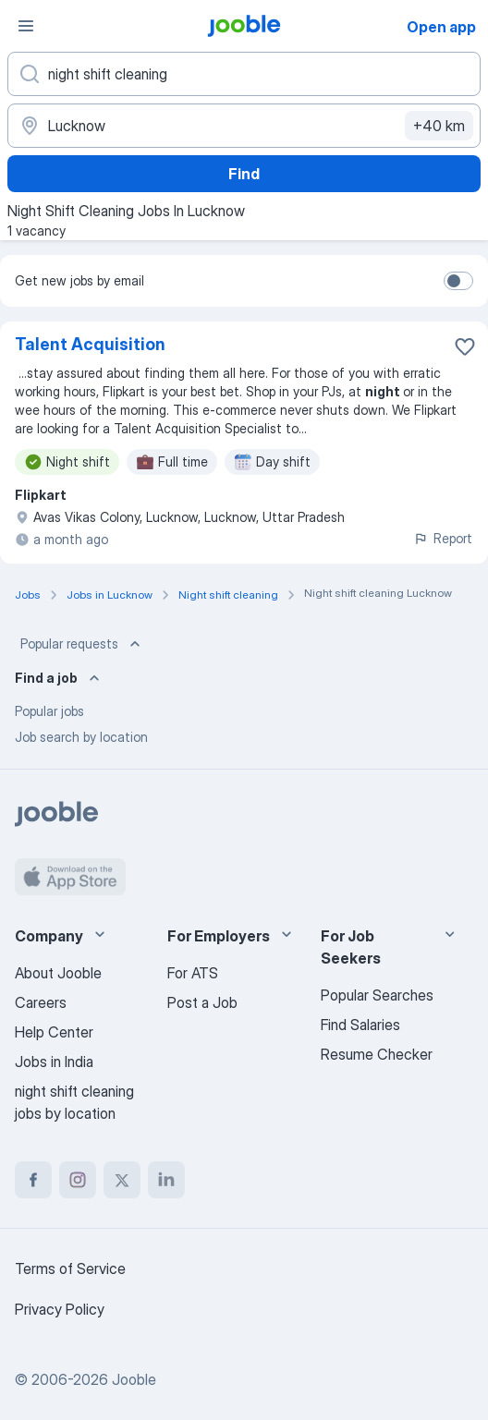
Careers (41, 1002)
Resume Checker (377, 1054)
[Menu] (25, 25)
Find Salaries (360, 1024)
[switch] (458, 281)
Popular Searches (377, 995)
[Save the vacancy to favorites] (465, 346)
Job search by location (81, 737)
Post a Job (202, 1002)
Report (442, 538)
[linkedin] (166, 1179)
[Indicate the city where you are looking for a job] (244, 125)
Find (244, 173)
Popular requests (82, 644)
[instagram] (77, 1179)
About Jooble (58, 973)
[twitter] (122, 1179)
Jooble (134, 1379)
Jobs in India (54, 1061)
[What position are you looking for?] (244, 74)
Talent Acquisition (90, 344)
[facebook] (33, 1179)
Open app (441, 27)
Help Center (54, 1032)
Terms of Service (70, 1268)
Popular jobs (49, 711)
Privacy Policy (59, 1309)
